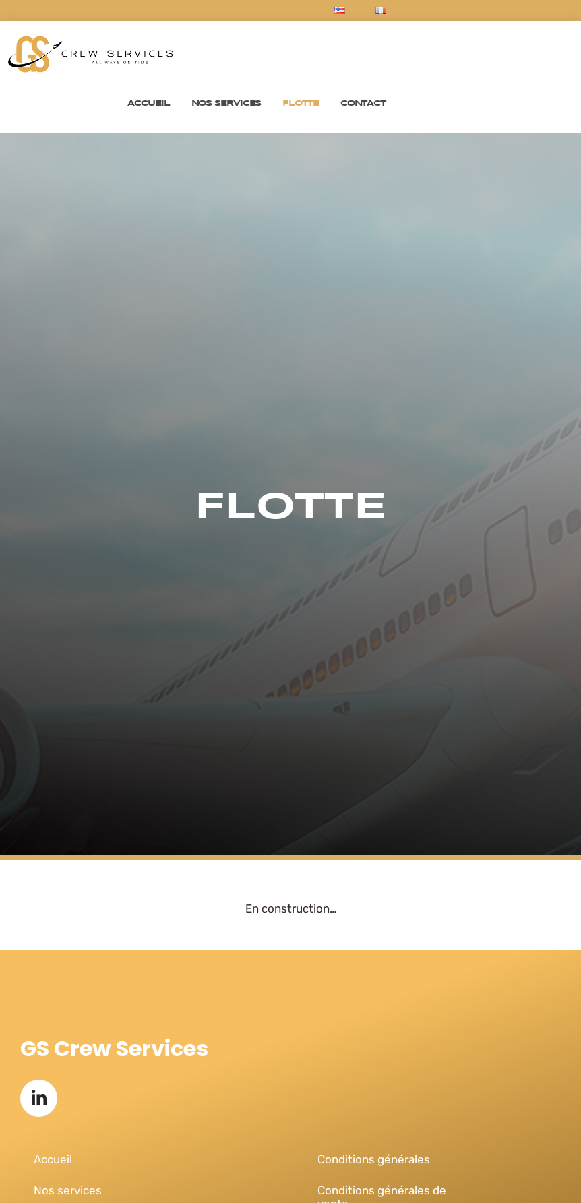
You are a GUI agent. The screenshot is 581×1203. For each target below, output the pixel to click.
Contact (363, 103)
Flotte (300, 103)
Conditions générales (373, 1159)
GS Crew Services (114, 1048)
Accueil (148, 103)
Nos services (226, 103)
